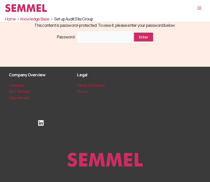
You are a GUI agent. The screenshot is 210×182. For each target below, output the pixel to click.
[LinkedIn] (41, 123)
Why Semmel (19, 91)
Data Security (19, 97)
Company (16, 85)
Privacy (82, 91)
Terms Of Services (90, 85)
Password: (95, 37)
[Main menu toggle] (199, 8)
